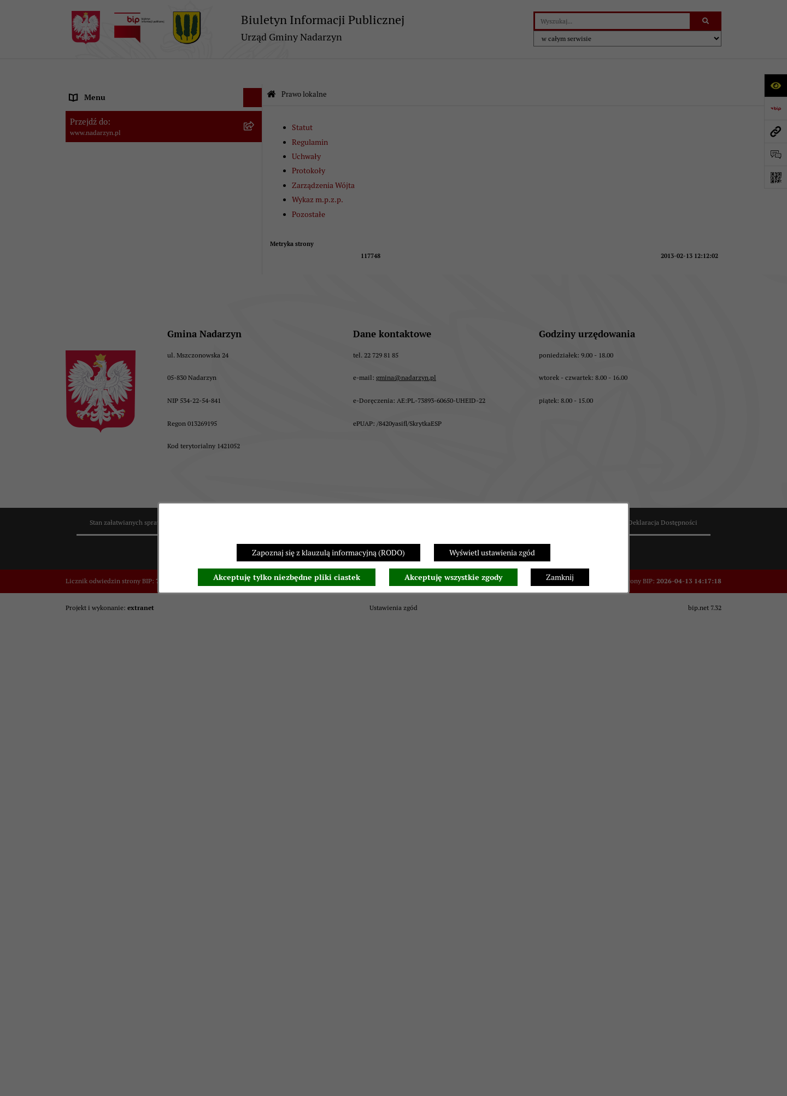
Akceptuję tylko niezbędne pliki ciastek (286, 577)
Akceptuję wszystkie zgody (453, 577)
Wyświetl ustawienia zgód (492, 553)
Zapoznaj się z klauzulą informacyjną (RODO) (328, 553)
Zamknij (560, 577)
